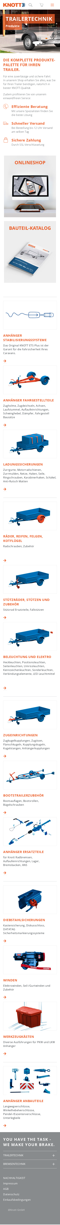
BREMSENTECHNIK (14, 1164)
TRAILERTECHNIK (13, 1155)
